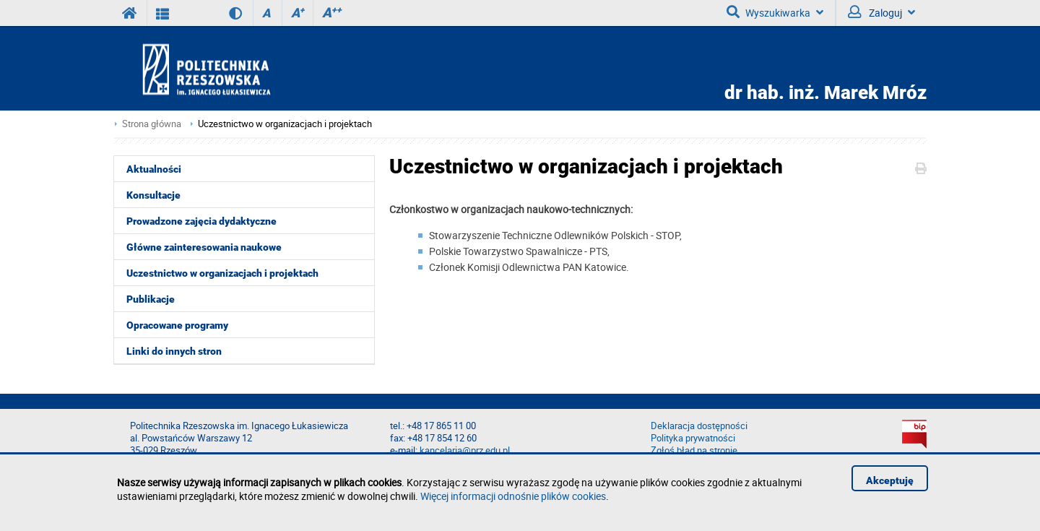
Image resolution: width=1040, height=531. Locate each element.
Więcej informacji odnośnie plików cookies (513, 496)
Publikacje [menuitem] (150, 299)
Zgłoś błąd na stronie (694, 450)
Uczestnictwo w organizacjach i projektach (285, 124)
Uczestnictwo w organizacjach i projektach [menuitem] (222, 273)
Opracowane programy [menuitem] (177, 325)
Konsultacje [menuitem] (153, 195)
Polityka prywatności (693, 438)
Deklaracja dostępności (699, 426)
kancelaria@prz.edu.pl (465, 450)
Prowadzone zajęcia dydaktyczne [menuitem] (201, 221)
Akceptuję (890, 480)
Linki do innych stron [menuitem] (174, 351)
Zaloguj (881, 12)
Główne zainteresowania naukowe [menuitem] (204, 247)
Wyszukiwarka (775, 12)
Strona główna (151, 124)
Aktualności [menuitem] (153, 169)
